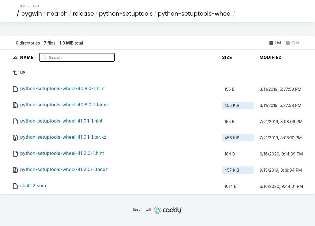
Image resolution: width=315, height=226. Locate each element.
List (275, 42)
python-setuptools (126, 14)
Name (27, 57)
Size (227, 57)
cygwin (31, 14)
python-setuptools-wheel (195, 14)
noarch (57, 14)
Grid (292, 42)
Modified (271, 57)
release (83, 14)
